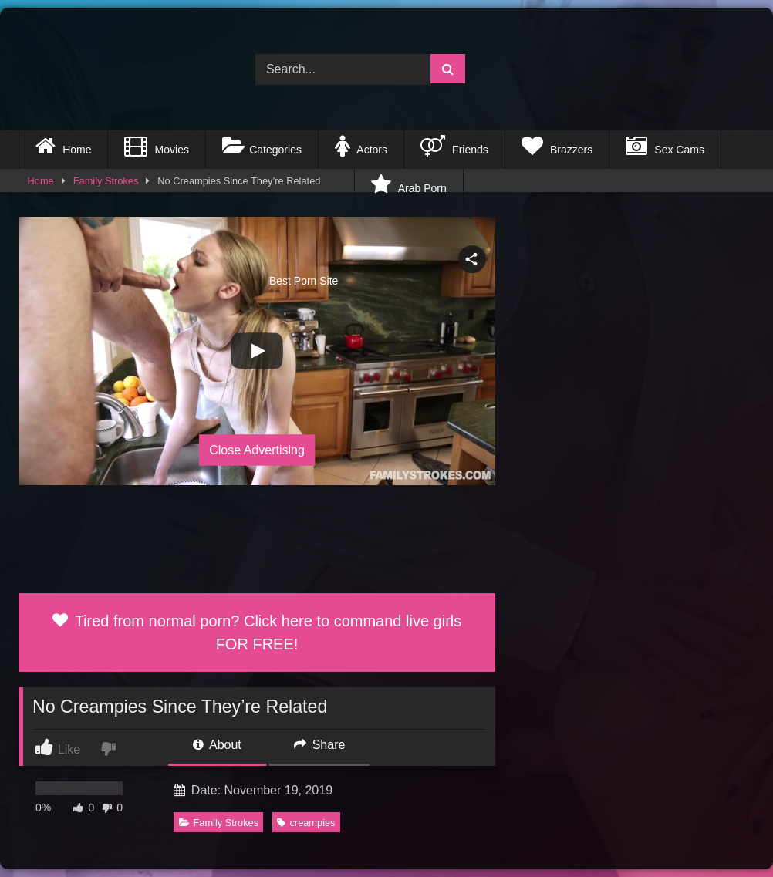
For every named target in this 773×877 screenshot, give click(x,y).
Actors (361, 146)
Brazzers (557, 146)
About (217, 744)
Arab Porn (408, 184)
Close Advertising (257, 449)
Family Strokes (219, 822)
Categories (262, 146)
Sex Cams (665, 146)
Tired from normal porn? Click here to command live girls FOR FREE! (257, 632)
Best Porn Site (186, 188)
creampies (306, 822)
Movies (156, 146)
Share (319, 744)
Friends (454, 146)
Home (63, 146)
